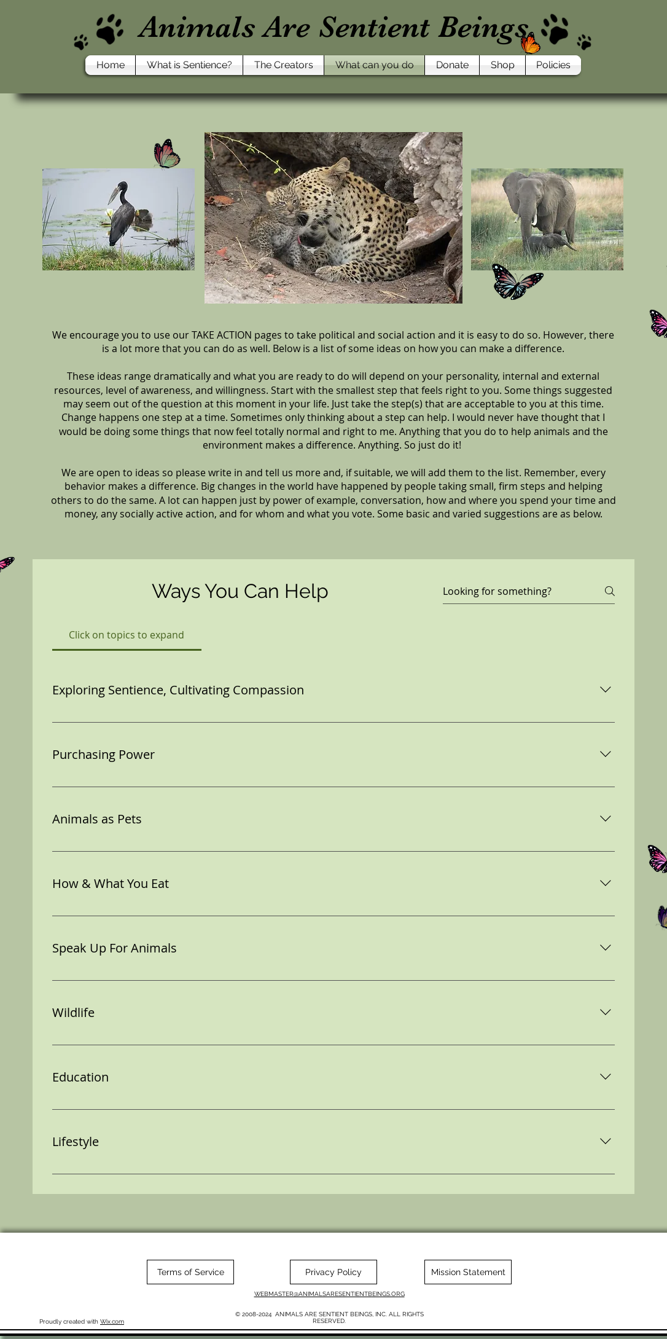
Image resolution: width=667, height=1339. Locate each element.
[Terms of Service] (190, 1272)
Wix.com (112, 1321)
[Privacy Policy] (333, 1272)
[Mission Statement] (468, 1272)
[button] (189, 65)
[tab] (126, 635)
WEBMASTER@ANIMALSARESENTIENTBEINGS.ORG (329, 1293)
